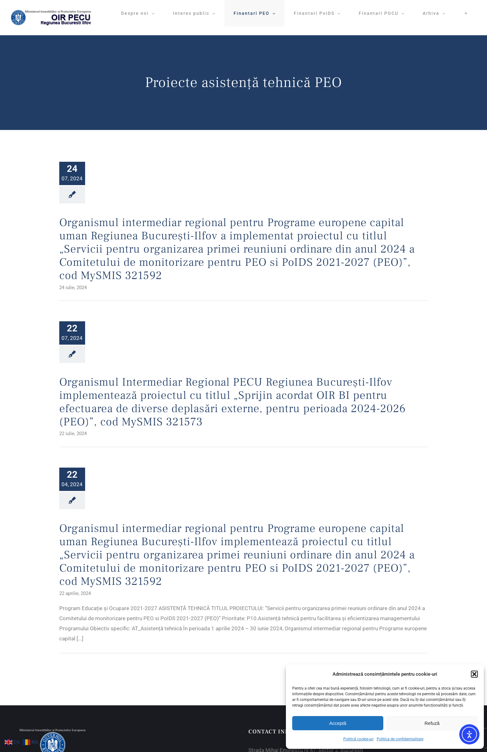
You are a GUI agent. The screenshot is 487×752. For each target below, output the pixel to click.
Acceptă (337, 723)
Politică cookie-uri (358, 739)
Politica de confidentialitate (400, 739)
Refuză (432, 723)
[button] (474, 674)
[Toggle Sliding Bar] (466, 13)
